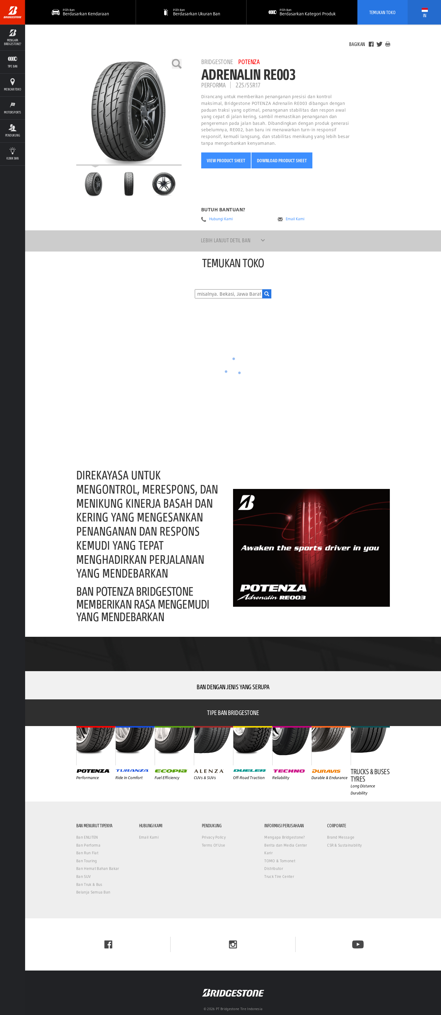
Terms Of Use (213, 845)
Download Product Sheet (282, 160)
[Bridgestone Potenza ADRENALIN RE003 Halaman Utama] (93, 184)
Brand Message (340, 837)
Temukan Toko (382, 12)
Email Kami (295, 219)
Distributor (273, 868)
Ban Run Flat (87, 853)
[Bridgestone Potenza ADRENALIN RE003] (129, 112)
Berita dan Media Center (285, 845)
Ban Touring (86, 861)
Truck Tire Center (279, 876)
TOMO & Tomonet (279, 861)
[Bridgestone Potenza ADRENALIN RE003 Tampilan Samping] (164, 184)
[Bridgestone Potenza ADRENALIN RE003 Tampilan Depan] (129, 184)
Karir (268, 853)
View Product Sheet (226, 160)
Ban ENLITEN (87, 837)
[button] (191, 12)
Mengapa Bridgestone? (284, 837)
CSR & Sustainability (344, 845)
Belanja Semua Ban (93, 892)
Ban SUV (83, 876)
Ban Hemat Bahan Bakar (97, 868)
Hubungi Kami (221, 219)
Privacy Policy (214, 837)
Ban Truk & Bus (89, 884)
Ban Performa (88, 845)
